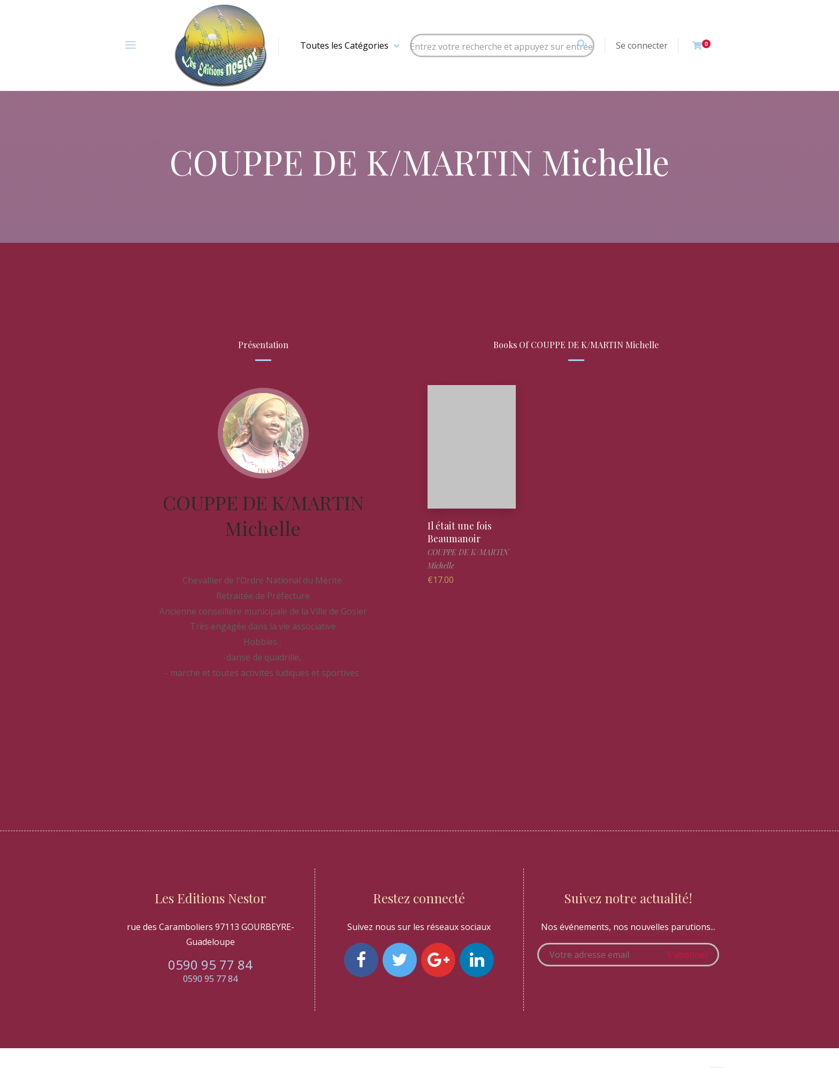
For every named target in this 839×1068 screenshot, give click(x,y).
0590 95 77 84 (210, 964)
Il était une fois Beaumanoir (460, 531)
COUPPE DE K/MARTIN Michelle (263, 515)
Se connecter (642, 45)
